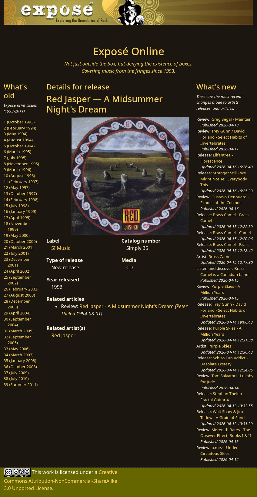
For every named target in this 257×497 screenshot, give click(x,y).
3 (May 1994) (15, 133)
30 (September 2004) (17, 322)
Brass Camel (220, 256)
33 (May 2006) (17, 348)
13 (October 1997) (20, 193)
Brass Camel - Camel (232, 232)
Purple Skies (220, 346)
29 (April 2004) (17, 313)
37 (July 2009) (16, 372)
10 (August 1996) (19, 175)
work (48, 471)
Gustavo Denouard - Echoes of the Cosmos (224, 200)
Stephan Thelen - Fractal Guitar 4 (222, 396)
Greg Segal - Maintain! (232, 119)
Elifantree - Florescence (216, 158)
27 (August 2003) (19, 295)
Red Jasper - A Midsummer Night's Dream (126, 306)
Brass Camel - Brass (231, 244)
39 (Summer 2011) (21, 384)
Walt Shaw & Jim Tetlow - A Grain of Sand (222, 414)
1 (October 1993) (19, 122)
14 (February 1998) (21, 199)
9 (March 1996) (17, 169)
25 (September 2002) (17, 280)
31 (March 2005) (18, 331)
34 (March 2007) (18, 355)
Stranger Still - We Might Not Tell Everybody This (223, 178)
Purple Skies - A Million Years (220, 289)
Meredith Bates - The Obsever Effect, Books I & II (225, 432)
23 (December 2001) (17, 262)
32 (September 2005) (17, 340)
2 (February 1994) (20, 128)
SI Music (60, 248)
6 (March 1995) (17, 151)
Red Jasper (63, 335)
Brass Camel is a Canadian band (224, 271)
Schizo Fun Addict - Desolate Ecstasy (224, 361)
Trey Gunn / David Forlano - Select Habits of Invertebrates (223, 137)
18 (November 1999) (17, 226)
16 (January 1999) (20, 211)
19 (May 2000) (17, 235)
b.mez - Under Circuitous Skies (219, 450)
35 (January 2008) (20, 360)
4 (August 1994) (18, 140)
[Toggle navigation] (35, 33)
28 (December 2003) (17, 304)
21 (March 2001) (18, 247)
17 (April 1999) (17, 217)
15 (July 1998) (16, 205)
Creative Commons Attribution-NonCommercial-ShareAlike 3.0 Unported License (60, 479)
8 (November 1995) (21, 163)
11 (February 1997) (21, 181)
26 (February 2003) (21, 289)
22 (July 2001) (16, 253)
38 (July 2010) (16, 378)
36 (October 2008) (20, 366)
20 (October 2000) (20, 241)
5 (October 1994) (19, 146)
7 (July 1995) (15, 157)
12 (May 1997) (17, 187)
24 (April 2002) (17, 271)
